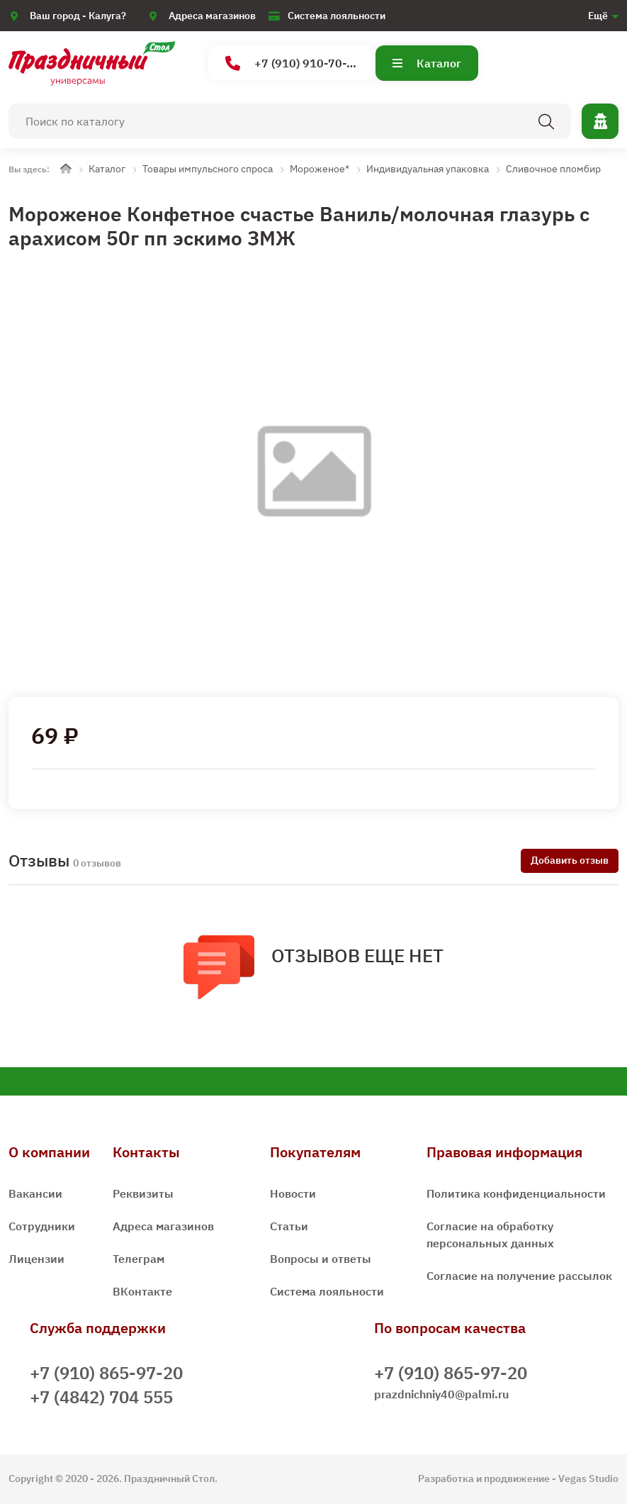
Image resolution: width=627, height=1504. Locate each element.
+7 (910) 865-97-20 (106, 1372)
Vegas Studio (588, 1478)
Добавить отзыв (570, 860)
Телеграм (138, 1259)
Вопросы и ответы (320, 1259)
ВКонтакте (142, 1291)
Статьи (289, 1226)
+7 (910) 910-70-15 (293, 63)
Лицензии (36, 1259)
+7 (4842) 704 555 (101, 1397)
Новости (293, 1193)
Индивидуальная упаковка (427, 168)
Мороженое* (319, 168)
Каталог (426, 63)
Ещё (598, 15)
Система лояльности (336, 15)
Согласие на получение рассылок (519, 1276)
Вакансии (35, 1193)
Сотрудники (42, 1226)
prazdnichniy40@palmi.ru (441, 1394)
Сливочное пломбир (553, 168)
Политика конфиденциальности (516, 1193)
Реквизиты (143, 1193)
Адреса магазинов (212, 15)
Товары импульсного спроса (207, 168)
